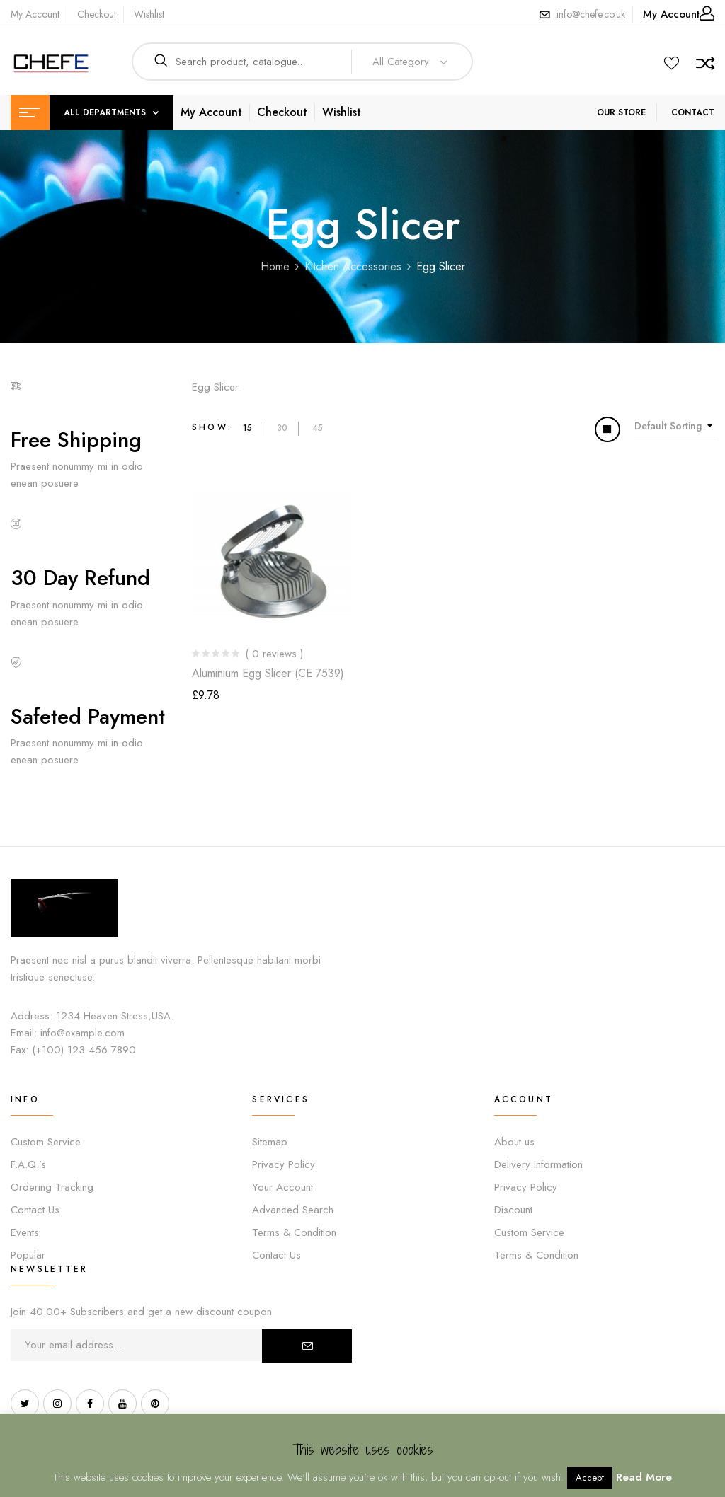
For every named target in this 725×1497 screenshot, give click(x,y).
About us (514, 1142)
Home (275, 266)
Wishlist (149, 14)
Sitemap (269, 1142)
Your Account (282, 1187)
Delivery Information (538, 1164)
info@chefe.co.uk (590, 14)
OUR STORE (621, 112)
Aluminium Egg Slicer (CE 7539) (268, 673)
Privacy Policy (283, 1164)
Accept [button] (590, 1477)
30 (282, 428)
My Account (35, 14)
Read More (644, 1477)
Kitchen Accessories (352, 266)
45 (317, 428)
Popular (28, 1255)
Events (25, 1232)
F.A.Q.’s (28, 1164)
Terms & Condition (294, 1232)
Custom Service (46, 1142)
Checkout (96, 14)
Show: (212, 427)
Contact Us (35, 1210)
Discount (513, 1210)
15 (247, 428)
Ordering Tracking (52, 1187)
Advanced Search (292, 1210)
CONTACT (692, 112)
